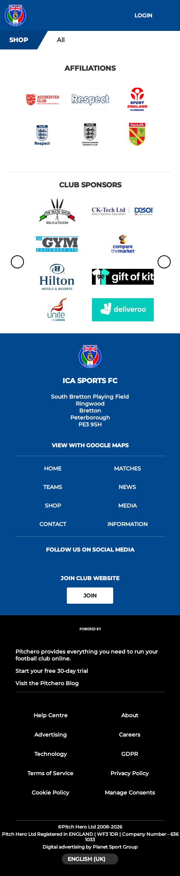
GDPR (129, 753)
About (129, 715)
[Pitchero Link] (90, 639)
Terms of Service (50, 773)
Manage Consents (130, 792)
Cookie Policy (50, 792)
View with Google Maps (90, 445)
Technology (50, 753)
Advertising (50, 734)
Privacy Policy (129, 773)
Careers (129, 734)
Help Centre (51, 715)
